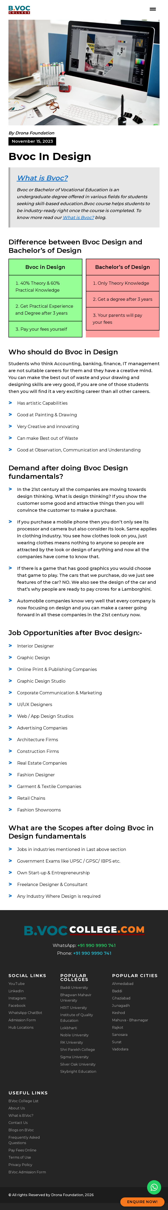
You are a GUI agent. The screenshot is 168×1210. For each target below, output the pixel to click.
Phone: (64, 953)
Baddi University (74, 988)
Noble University (74, 1035)
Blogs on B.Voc (21, 1130)
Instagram (17, 998)
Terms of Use (19, 1157)
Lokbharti (68, 1028)
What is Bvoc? (42, 178)
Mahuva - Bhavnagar (130, 1020)
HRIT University (73, 1008)
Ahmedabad (123, 984)
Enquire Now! (142, 1202)
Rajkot (117, 1027)
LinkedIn (16, 991)
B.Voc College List (23, 1101)
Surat (117, 1042)
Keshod (118, 1013)
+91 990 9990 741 (96, 945)
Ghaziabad (121, 998)
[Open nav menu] (153, 9)
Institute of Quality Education (76, 1018)
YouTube (16, 984)
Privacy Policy (20, 1165)
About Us (16, 1108)
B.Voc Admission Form (27, 1172)
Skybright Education (78, 1071)
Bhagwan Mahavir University (75, 998)
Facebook (17, 1006)
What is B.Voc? (20, 1116)
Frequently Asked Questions (24, 1140)
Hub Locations (20, 1027)
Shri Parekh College (77, 1050)
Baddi (117, 991)
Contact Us (18, 1123)
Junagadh (121, 1006)
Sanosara (119, 1035)
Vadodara (120, 1049)
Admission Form (22, 1020)
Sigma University (74, 1057)
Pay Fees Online (22, 1150)
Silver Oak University (78, 1064)
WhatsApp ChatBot (25, 1013)
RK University (71, 1042)
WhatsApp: (64, 945)
